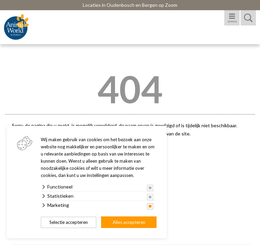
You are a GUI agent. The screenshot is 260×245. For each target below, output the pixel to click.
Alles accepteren (129, 222)
